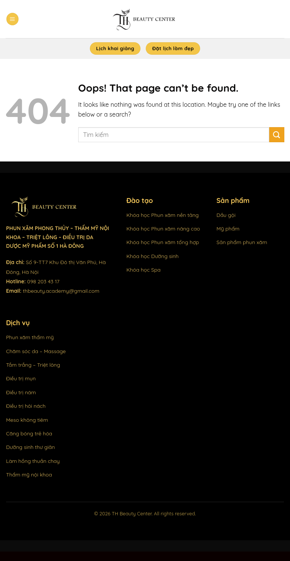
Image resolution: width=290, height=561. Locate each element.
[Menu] (12, 19)
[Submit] (276, 134)
